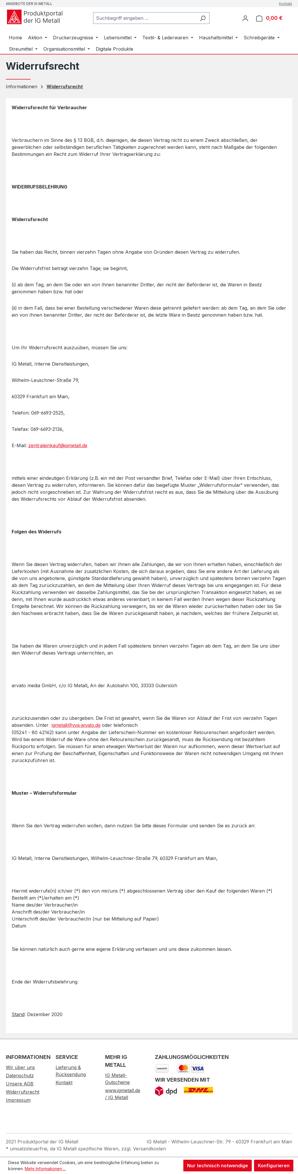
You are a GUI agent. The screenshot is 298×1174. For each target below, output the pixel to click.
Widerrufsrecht (22, 1092)
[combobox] (144, 18)
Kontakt (285, 3)
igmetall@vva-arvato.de (76, 725)
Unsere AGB (19, 1084)
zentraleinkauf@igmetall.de (57, 445)
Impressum (18, 1100)
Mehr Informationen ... (45, 1168)
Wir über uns (20, 1067)
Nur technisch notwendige (217, 1165)
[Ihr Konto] (245, 18)
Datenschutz (20, 1075)
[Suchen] (203, 18)
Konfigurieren (274, 1165)
